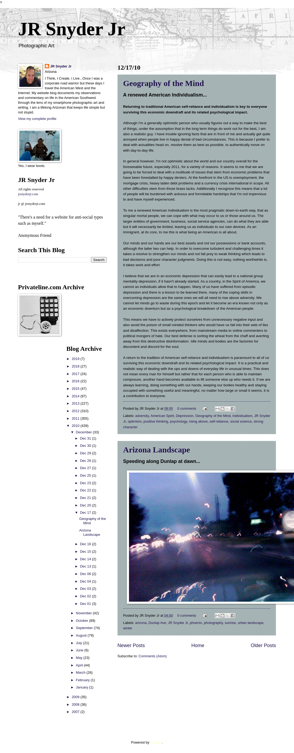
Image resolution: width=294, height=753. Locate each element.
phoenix (196, 623)
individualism (242, 416)
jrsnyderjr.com (28, 194)
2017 (76, 374)
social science (241, 421)
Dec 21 (86, 498)
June (80, 650)
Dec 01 (86, 604)
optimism (135, 421)
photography (213, 623)
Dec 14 (86, 559)
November (84, 613)
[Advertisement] (34, 425)
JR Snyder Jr (71, 29)
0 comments (186, 408)
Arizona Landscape (156, 449)
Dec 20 (86, 505)
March (81, 672)
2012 (76, 411)
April (80, 665)
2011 (76, 418)
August (82, 635)
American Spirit (162, 416)
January (82, 687)
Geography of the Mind (163, 83)
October (82, 621)
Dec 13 (86, 566)
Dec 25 (86, 475)
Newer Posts (131, 645)
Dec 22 (86, 490)
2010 (76, 426)
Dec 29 (86, 453)
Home (197, 645)
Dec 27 (86, 468)
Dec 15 (86, 551)
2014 (76, 396)
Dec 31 (86, 438)
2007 (76, 712)
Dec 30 (86, 446)
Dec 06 (86, 574)
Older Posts (263, 645)
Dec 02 (86, 596)
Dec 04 (86, 581)
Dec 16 (86, 544)
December (84, 432)
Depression (184, 416)
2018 (76, 366)
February (83, 680)
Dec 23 (86, 483)
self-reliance (219, 421)
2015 (76, 389)
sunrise (230, 623)
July (79, 643)
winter (127, 628)
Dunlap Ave (157, 623)
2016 (76, 381)
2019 (76, 359)
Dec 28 (86, 461)
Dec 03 (86, 589)
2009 (76, 697)
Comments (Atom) (153, 656)
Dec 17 (86, 513)
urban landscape (250, 623)
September (85, 628)
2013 (76, 403)
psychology (178, 421)
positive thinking (156, 421)
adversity (142, 416)
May (79, 658)
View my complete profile (37, 119)
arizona (140, 623)
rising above (198, 421)
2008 (76, 704)
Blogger (156, 742)
